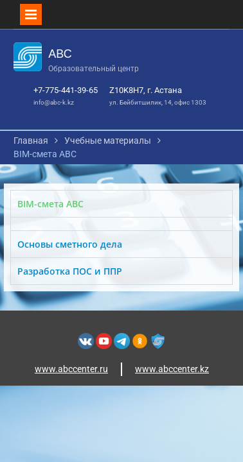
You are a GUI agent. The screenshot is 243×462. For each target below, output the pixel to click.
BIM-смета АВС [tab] (50, 204)
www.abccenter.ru (71, 369)
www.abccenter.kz (172, 369)
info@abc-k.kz (53, 102)
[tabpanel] (121, 223)
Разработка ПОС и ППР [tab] (69, 271)
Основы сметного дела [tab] (69, 244)
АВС (59, 53)
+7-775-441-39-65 (65, 90)
